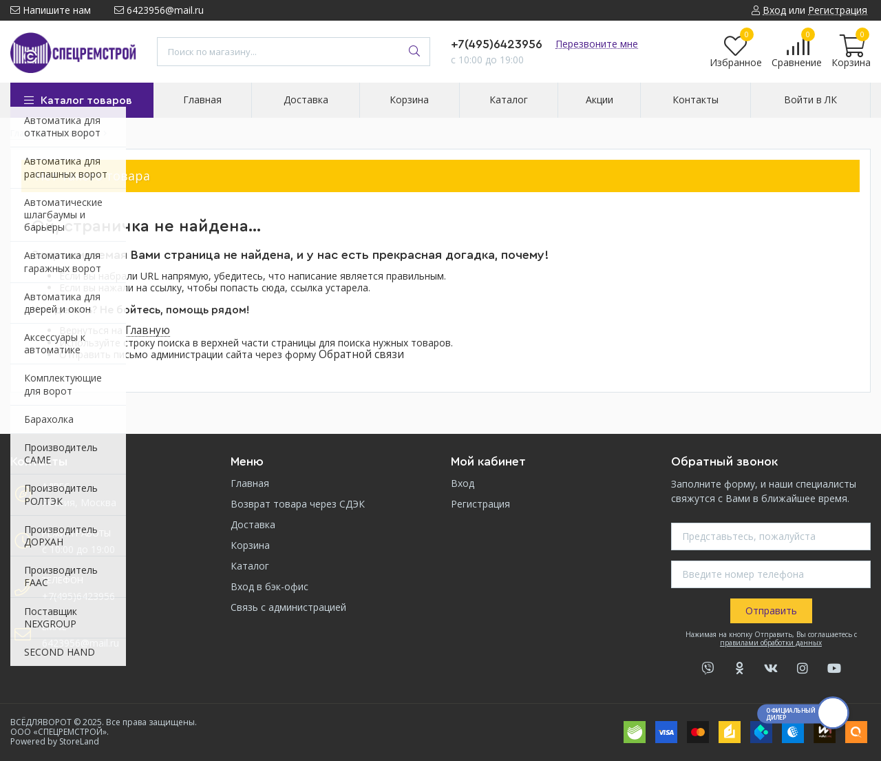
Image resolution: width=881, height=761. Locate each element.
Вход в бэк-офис (269, 586)
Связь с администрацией (288, 607)
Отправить (771, 610)
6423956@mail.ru (159, 10)
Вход (462, 483)
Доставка (253, 524)
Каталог (250, 565)
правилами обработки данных (771, 642)
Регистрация (480, 503)
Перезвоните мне (596, 43)
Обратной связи (361, 354)
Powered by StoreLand (54, 741)
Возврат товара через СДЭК (298, 503)
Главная (250, 483)
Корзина (250, 545)
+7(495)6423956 (496, 44)
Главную (147, 330)
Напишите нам (50, 10)
